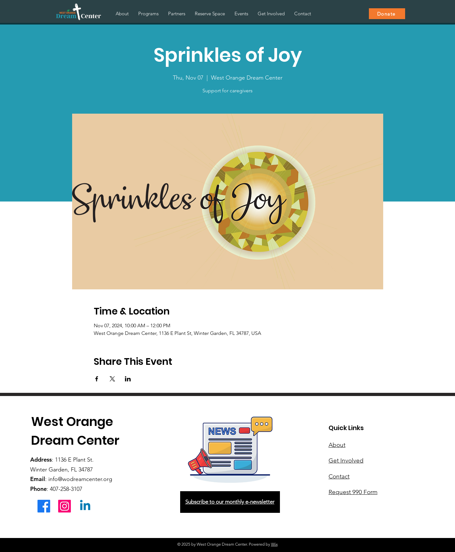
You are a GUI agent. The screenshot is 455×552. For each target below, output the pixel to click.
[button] (148, 13)
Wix (274, 544)
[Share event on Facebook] (97, 378)
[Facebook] (43, 506)
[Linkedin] (85, 506)
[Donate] (387, 13)
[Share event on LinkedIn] (128, 378)
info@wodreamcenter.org (80, 479)
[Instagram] (64, 506)
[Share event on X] (112, 378)
